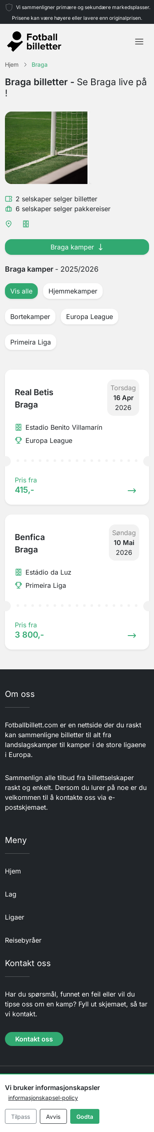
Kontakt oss (34, 1039)
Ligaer (14, 917)
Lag (10, 894)
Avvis (53, 1116)
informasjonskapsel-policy (43, 1097)
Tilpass (20, 1116)
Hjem (13, 871)
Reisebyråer (23, 940)
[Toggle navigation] (139, 41)
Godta (84, 1116)
